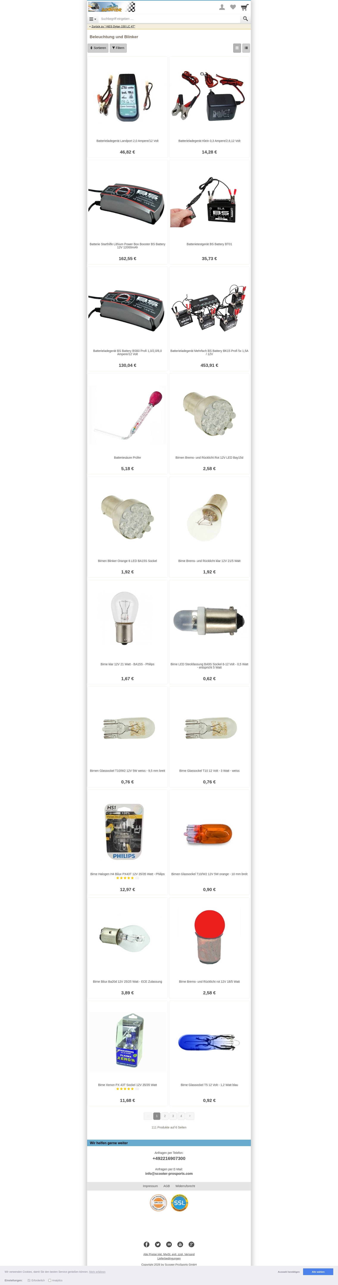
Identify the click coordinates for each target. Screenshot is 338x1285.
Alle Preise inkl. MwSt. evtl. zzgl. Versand (169, 1254)
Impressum (150, 1186)
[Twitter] (157, 1244)
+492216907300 (169, 1158)
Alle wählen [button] (318, 1272)
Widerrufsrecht (185, 1186)
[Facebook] (146, 1244)
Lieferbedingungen (169, 1258)
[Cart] (245, 7)
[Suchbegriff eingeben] (169, 19)
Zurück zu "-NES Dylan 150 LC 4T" (113, 26)
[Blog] (169, 1244)
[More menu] (222, 7)
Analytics (57, 1280)
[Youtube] (180, 1244)
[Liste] (246, 48)
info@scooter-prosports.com (169, 1173)
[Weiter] (190, 1116)
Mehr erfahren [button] (97, 1271)
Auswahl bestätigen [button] (289, 1272)
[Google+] (191, 1244)
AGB (166, 1186)
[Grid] (237, 48)
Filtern (118, 48)
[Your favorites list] (233, 7)
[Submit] (245, 19)
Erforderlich (38, 1280)
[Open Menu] (92, 19)
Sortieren (98, 48)
